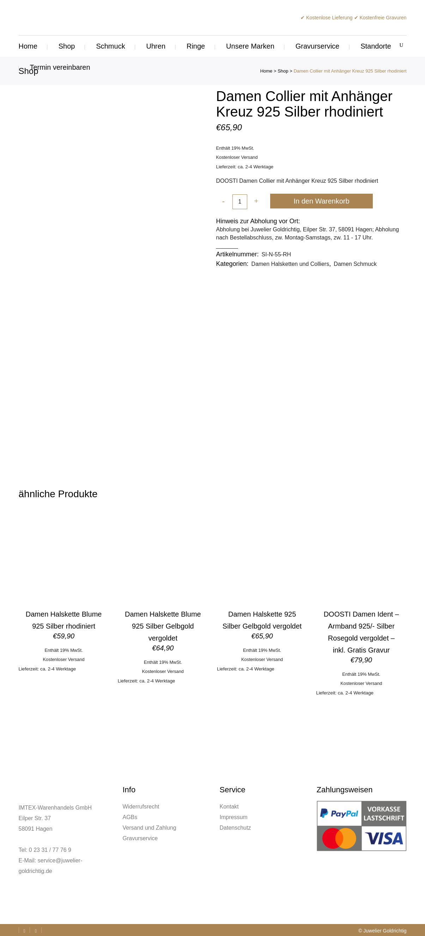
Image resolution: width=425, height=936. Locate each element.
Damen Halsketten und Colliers (290, 264)
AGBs (130, 817)
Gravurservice (140, 838)
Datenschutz (235, 828)
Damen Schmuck (355, 264)
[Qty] (239, 202)
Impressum (234, 817)
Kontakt (229, 807)
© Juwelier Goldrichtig (382, 931)
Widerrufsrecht (141, 807)
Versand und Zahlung (149, 828)
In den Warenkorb (321, 201)
